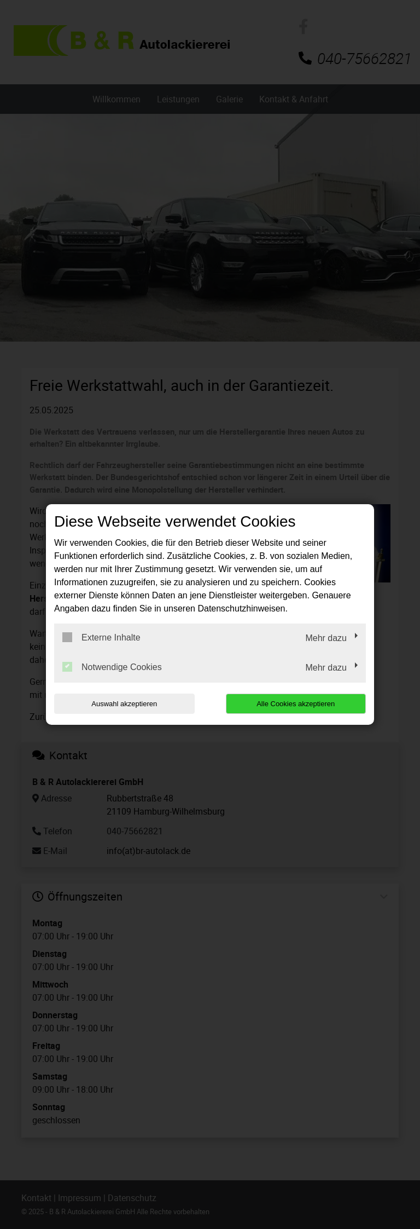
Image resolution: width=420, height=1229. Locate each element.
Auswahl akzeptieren (124, 704)
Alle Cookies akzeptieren (295, 704)
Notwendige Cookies (112, 667)
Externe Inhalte (101, 637)
